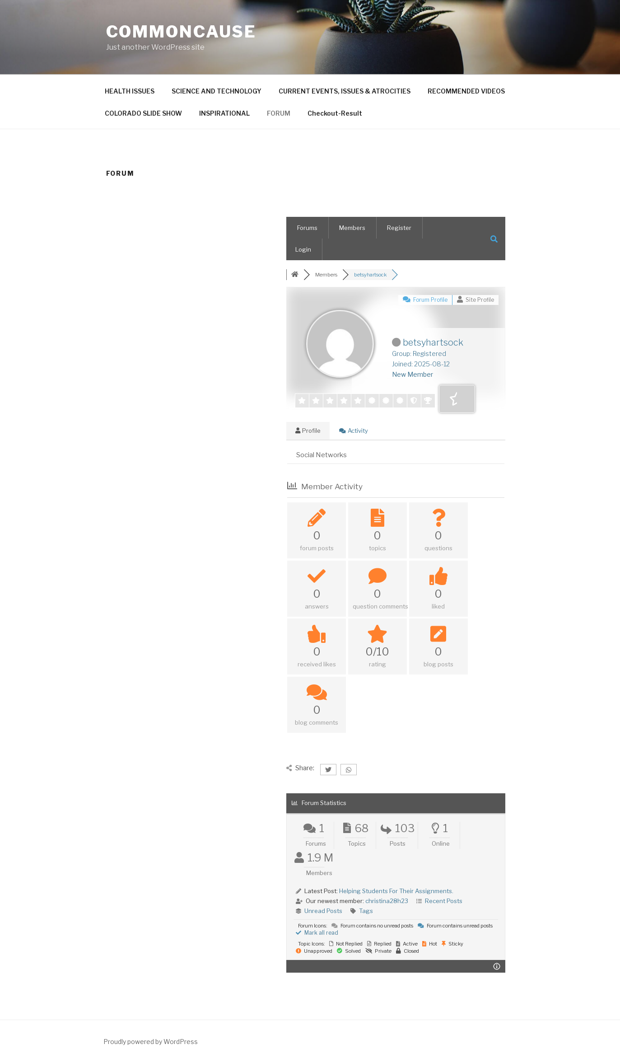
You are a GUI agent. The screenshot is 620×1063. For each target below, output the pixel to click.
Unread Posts (323, 910)
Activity (353, 430)
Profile (308, 430)
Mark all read (317, 932)
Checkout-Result (335, 113)
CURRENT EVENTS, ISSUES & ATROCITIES (344, 91)
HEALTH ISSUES (129, 91)
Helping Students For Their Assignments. (396, 890)
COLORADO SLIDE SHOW (143, 113)
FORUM (278, 113)
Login (303, 249)
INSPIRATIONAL (224, 113)
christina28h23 (386, 900)
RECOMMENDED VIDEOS (466, 91)
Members (352, 227)
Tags (366, 910)
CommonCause (181, 32)
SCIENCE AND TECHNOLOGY (216, 91)
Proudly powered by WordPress (150, 1041)
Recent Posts (443, 900)
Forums (307, 227)
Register (399, 227)
